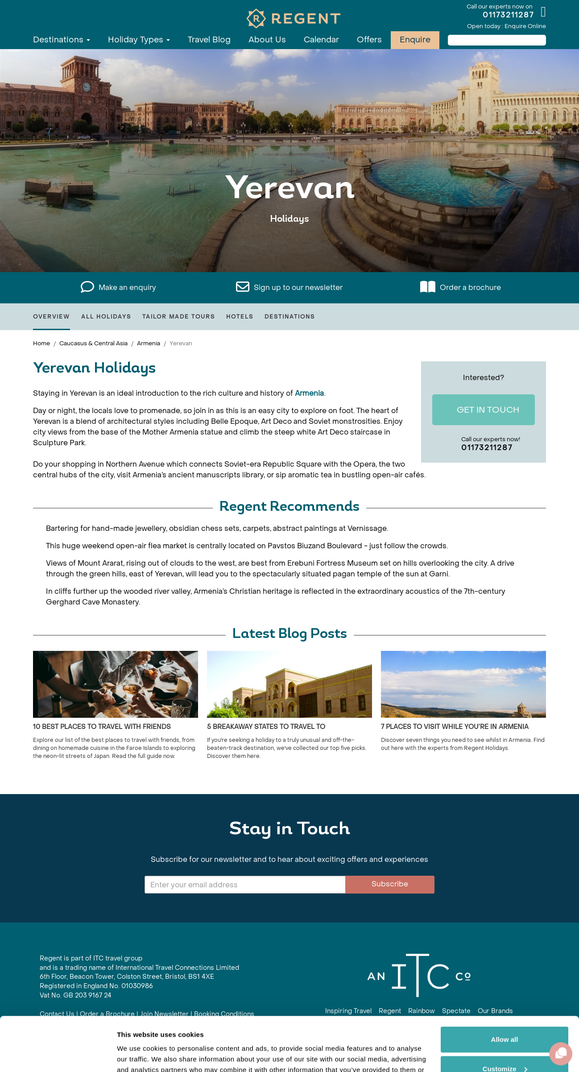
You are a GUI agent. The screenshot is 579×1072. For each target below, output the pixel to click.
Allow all (504, 989)
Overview (51, 316)
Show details (137, 1054)
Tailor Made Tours (178, 316)
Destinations (61, 40)
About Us (267, 40)
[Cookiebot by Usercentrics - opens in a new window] (58, 1054)
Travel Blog (209, 40)
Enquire (415, 40)
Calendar (321, 40)
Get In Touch (481, 410)
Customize (505, 1018)
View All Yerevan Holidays (289, 246)
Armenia (148, 343)
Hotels (239, 316)
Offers (369, 40)
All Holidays (106, 316)
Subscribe (390, 884)
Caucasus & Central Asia (93, 343)
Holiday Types (139, 40)
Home (41, 343)
